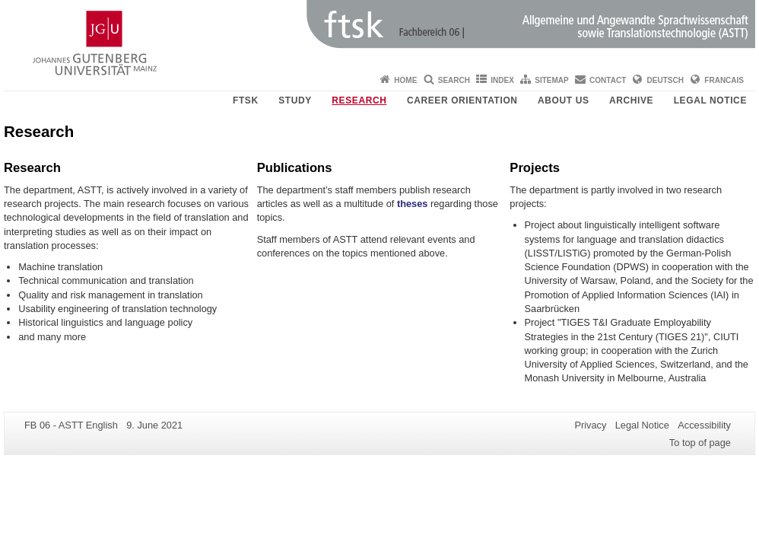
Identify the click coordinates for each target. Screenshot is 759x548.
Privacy (590, 425)
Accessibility (704, 425)
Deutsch (665, 80)
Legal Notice (710, 100)
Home (405, 80)
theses (412, 203)
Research (359, 100)
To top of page (700, 442)
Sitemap (551, 80)
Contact (607, 80)
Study (295, 100)
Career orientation (462, 100)
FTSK (246, 100)
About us (563, 100)
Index (502, 80)
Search (454, 80)
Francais (724, 80)
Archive (631, 100)
